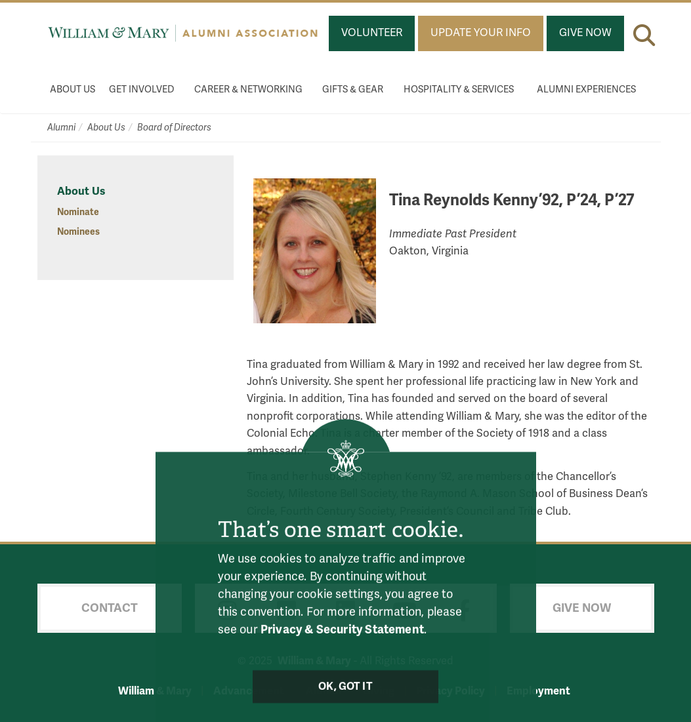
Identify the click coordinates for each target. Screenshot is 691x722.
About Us (72, 89)
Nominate (78, 212)
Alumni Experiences (586, 89)
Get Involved (142, 89)
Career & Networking (248, 89)
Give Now (585, 32)
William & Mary (155, 691)
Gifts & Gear (352, 89)
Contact (109, 608)
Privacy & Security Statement (342, 634)
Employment (538, 691)
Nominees (78, 231)
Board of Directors (174, 127)
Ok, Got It (345, 691)
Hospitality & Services (459, 89)
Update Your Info (480, 32)
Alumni (61, 127)
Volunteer (371, 32)
